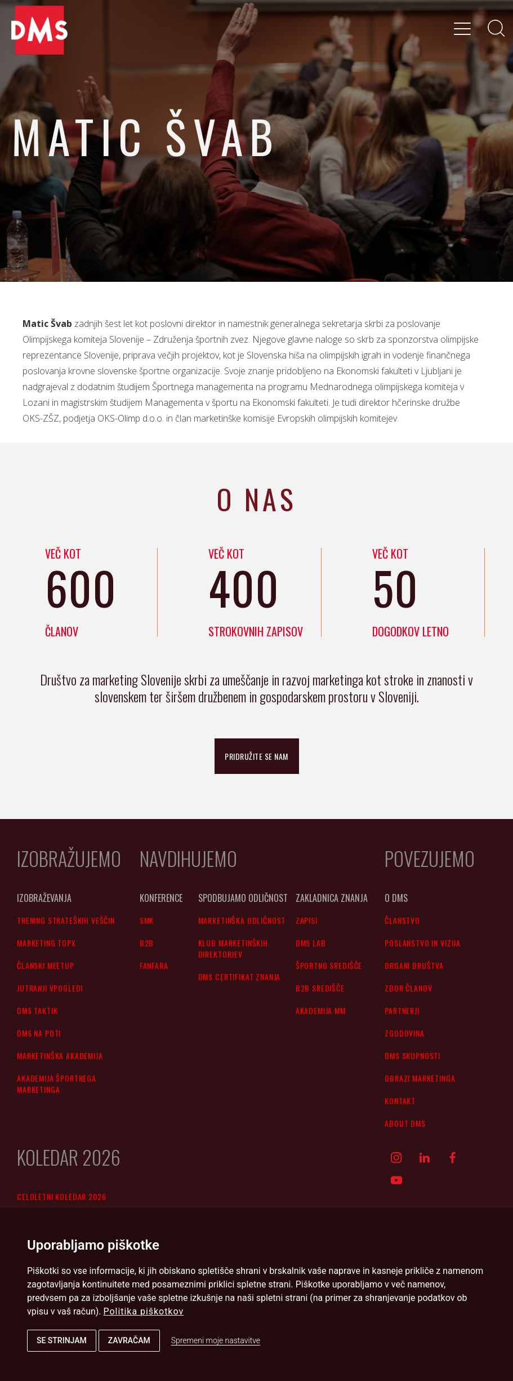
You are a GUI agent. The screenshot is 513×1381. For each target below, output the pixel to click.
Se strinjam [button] (62, 1340)
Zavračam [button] (129, 1340)
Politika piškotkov (144, 1311)
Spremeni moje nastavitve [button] (215, 1340)
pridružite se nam (256, 756)
